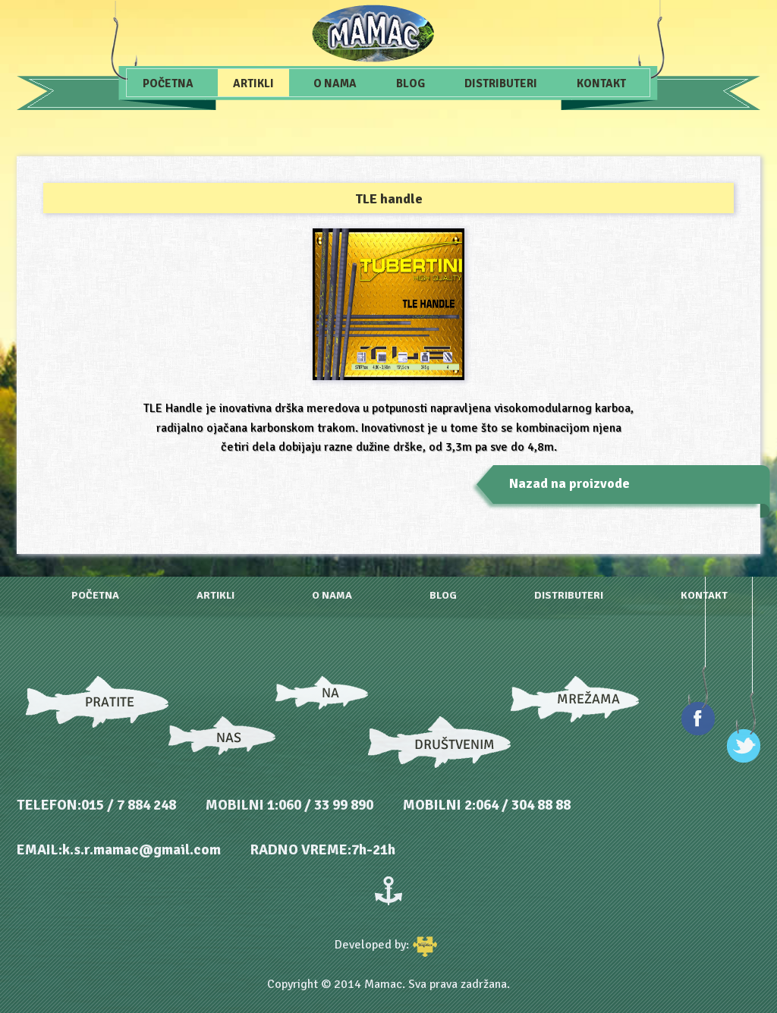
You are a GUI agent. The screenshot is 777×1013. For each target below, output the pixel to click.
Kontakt (601, 83)
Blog (410, 83)
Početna (168, 83)
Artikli (253, 83)
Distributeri (500, 83)
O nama (335, 83)
